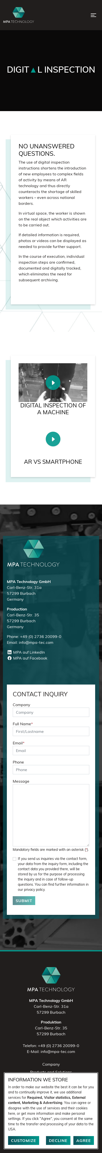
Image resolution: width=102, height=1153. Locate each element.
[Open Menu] (93, 15)
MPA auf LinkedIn (26, 652)
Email (18, 742)
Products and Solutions (51, 1072)
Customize (23, 1140)
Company (21, 704)
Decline (58, 1140)
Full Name (23, 723)
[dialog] (51, 1111)
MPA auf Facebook (27, 658)
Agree (83, 1140)
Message (21, 781)
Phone (18, 762)
